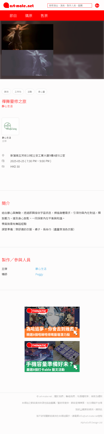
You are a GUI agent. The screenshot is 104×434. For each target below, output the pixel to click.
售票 (44, 15)
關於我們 (58, 396)
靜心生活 (7, 106)
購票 (28, 15)
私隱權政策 (83, 396)
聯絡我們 (70, 396)
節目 (13, 15)
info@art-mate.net (88, 415)
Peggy (39, 274)
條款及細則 (96, 396)
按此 (100, 409)
